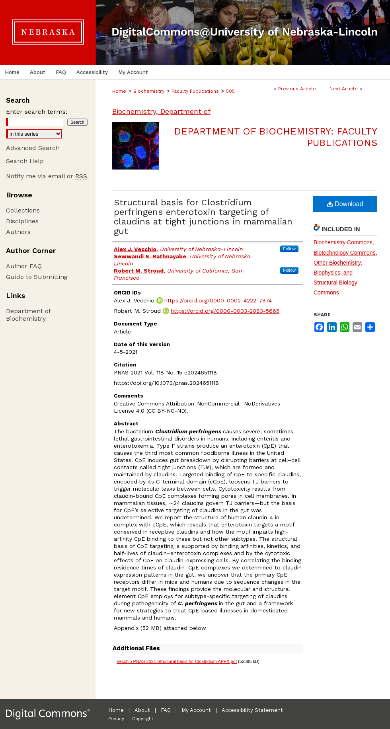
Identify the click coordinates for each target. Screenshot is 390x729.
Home (119, 91)
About (142, 710)
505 (230, 91)
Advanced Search (33, 148)
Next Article (344, 89)
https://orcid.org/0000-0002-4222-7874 (218, 300)
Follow (289, 248)
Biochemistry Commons (343, 242)
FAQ (166, 710)
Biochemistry (148, 91)
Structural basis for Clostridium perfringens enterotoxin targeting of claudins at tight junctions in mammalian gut (203, 216)
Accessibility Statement (252, 710)
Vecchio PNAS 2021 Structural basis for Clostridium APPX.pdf (177, 661)
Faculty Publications (195, 91)
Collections (23, 210)
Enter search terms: (36, 111)
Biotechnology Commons (345, 252)
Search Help (25, 161)
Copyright (142, 718)
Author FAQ (24, 266)
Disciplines (22, 221)
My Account (196, 710)
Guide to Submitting (37, 277)
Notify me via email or (46, 176)
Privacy (116, 718)
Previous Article (297, 89)
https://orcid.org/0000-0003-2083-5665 (225, 311)
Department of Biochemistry (28, 314)
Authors (18, 232)
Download (345, 204)
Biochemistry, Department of (161, 111)
